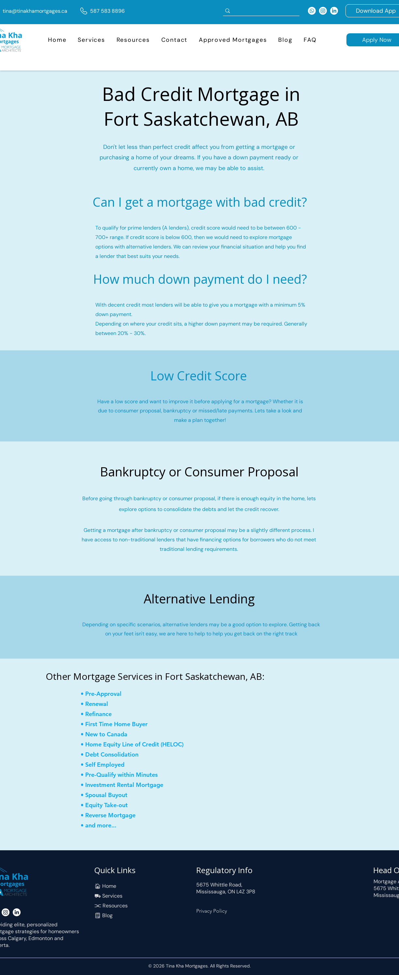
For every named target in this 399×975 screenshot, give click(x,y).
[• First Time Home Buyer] (120, 724)
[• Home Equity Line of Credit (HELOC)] (136, 744)
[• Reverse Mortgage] (112, 815)
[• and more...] (115, 825)
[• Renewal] (104, 704)
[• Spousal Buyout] (120, 795)
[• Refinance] (104, 714)
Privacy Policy (211, 911)
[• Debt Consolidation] (115, 754)
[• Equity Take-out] (112, 805)
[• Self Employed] (104, 764)
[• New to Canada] (112, 734)
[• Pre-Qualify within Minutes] (120, 775)
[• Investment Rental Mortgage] (124, 785)
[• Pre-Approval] (104, 694)
